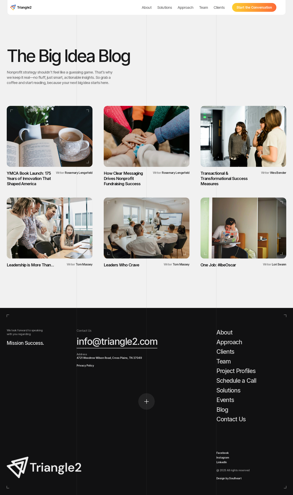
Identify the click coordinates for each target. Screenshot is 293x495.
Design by (228, 478)
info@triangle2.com (117, 341)
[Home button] (20, 7)
